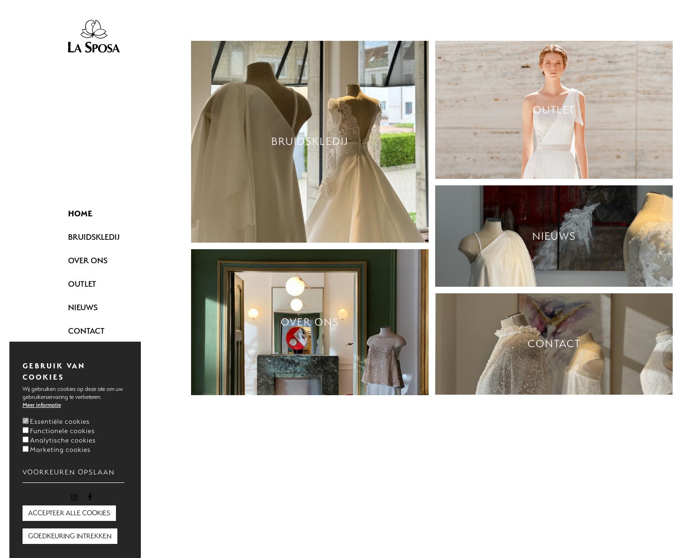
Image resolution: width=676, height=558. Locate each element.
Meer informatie (42, 404)
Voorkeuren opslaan (69, 472)
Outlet (82, 284)
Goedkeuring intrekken (70, 536)
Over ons (88, 260)
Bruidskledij (94, 237)
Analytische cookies (63, 440)
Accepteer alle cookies (69, 513)
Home (80, 213)
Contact (86, 331)
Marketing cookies (60, 449)
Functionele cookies (62, 431)
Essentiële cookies (60, 421)
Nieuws (83, 307)
